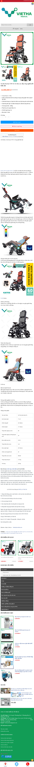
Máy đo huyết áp (4, 589)
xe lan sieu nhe (29, 531)
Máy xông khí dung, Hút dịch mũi (8, 595)
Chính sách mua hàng (7, 734)
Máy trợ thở (3, 569)
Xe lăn (21, 28)
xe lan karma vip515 (5, 533)
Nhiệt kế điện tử (4, 609)
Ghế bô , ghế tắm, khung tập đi (7, 603)
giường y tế (18, 476)
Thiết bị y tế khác (5, 600)
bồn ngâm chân (7, 484)
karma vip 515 (23, 531)
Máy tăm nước (4, 598)
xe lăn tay (10, 136)
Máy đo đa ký (6, 572)
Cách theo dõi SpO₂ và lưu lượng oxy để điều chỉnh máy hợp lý (27, 694)
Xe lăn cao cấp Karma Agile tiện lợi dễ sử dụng (25, 558)
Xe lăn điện (3, 583)
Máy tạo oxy (3, 578)
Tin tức (3, 685)
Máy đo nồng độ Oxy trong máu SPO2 (9, 606)
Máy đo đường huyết (5, 592)
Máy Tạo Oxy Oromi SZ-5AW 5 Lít (23, 616)
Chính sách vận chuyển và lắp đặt (7, 742)
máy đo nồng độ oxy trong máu (18, 484)
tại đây (9, 522)
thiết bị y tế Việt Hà (22, 489)
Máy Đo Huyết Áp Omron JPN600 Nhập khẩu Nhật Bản (24, 657)
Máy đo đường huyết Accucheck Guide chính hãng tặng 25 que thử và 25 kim (23, 671)
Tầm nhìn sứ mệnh (4, 729)
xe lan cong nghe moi (14, 531)
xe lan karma (12, 533)
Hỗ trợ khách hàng (6, 725)
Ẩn (15, 134)
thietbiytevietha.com (17, 527)
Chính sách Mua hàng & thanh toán (7, 740)
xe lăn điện (14, 136)
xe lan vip (8, 531)
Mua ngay (17, 130)
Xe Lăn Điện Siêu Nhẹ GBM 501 (7, 557)
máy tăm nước (21, 482)
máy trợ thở (15, 482)
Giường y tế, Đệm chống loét (7, 586)
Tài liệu (13, 702)
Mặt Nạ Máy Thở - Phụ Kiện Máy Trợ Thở (12, 575)
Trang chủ (16, 28)
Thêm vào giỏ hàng (17, 126)
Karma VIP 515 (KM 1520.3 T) (7, 170)
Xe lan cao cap (19, 533)
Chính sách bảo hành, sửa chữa (6, 746)
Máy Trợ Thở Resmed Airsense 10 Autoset (22, 631)
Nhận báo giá (16, 122)
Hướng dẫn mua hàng (5, 731)
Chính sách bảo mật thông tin (6, 738)
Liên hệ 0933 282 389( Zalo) (28, 0)
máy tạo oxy (9, 482)
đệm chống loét (25, 476)
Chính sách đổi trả (4, 744)
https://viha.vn (8, 527)
